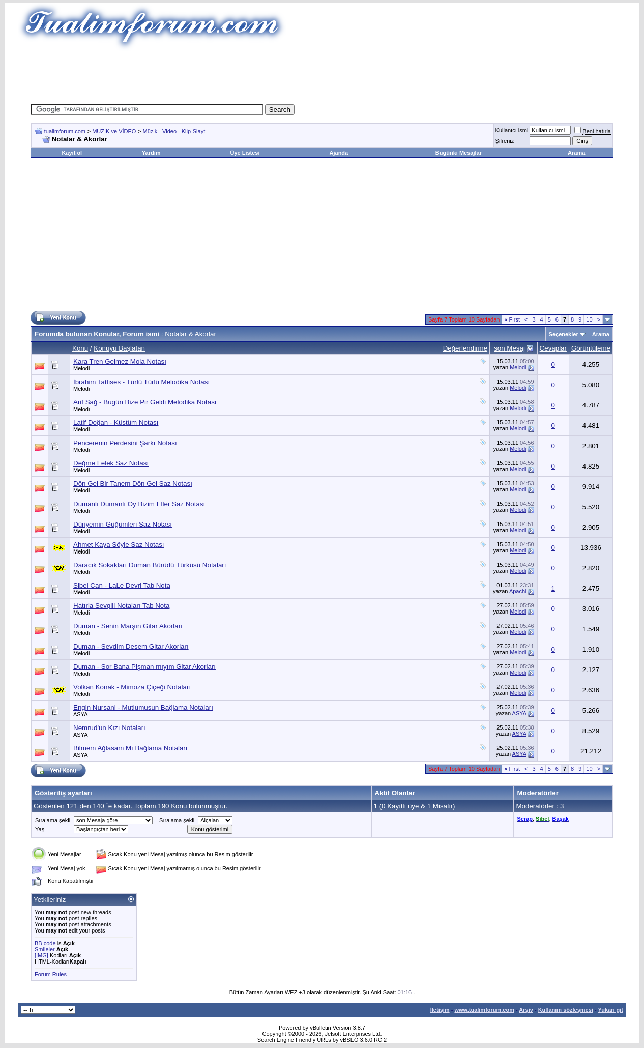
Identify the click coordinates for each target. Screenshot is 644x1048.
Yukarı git (610, 1010)
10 (589, 319)
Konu (80, 348)
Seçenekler (563, 334)
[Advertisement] (322, 74)
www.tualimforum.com (484, 1010)
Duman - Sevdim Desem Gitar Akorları (131, 646)
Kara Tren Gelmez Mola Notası (119, 361)
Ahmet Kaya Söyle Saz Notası (118, 544)
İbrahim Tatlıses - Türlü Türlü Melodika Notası (141, 382)
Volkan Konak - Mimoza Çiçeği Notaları (132, 687)
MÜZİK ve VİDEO (114, 131)
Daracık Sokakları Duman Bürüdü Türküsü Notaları (149, 565)
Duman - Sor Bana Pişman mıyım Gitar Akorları (144, 667)
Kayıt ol (72, 153)
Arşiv (526, 1010)
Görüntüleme (590, 348)
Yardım (151, 153)
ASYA (80, 714)
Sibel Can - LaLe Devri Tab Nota (121, 585)
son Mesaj (509, 348)
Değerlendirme (465, 348)
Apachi (517, 591)
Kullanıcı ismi (512, 130)
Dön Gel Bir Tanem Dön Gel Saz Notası (132, 483)
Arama (576, 153)
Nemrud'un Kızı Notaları (109, 728)
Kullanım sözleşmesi (565, 1010)
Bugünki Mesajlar (458, 153)
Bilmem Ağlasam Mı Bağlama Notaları (130, 748)
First (512, 319)
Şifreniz (504, 141)
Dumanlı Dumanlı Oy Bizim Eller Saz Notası (139, 504)
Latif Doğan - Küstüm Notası (115, 422)
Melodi (81, 368)
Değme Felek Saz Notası (111, 463)
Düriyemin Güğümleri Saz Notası (122, 524)
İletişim (440, 1010)
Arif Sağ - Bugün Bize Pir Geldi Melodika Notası (145, 402)
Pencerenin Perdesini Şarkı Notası (125, 443)
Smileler (45, 949)
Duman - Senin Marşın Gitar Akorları (128, 626)
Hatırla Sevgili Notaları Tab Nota (121, 605)
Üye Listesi (244, 153)
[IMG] (41, 955)
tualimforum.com (64, 131)
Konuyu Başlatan (119, 348)
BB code (45, 943)
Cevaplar (553, 348)
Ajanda (339, 153)
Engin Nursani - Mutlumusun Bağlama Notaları (143, 707)
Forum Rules (51, 974)
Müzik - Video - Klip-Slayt (174, 131)
